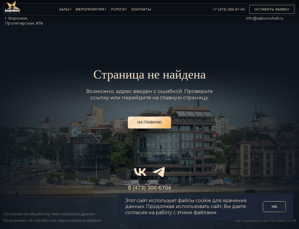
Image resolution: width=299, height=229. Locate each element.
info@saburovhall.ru (264, 18)
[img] (193, 9)
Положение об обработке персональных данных (52, 220)
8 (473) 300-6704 (149, 188)
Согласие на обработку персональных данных (49, 214)
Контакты (141, 9)
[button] (65, 9)
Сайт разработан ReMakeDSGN (265, 220)
